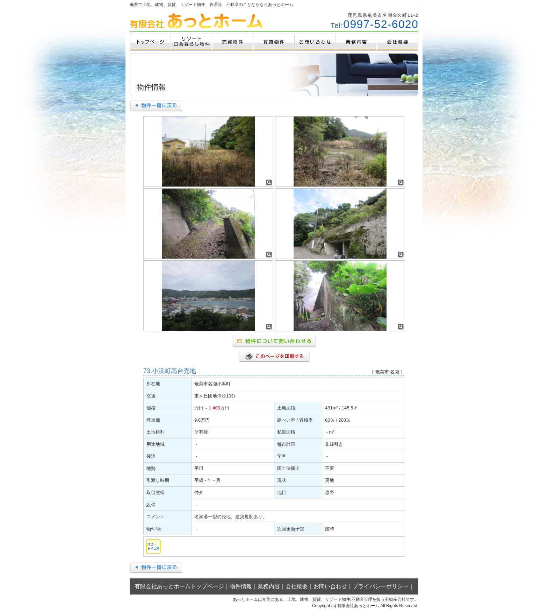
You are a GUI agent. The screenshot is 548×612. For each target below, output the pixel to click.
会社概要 (297, 586)
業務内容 (269, 586)
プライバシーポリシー (381, 586)
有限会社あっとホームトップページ (179, 586)
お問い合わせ (330, 586)
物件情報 (241, 586)
